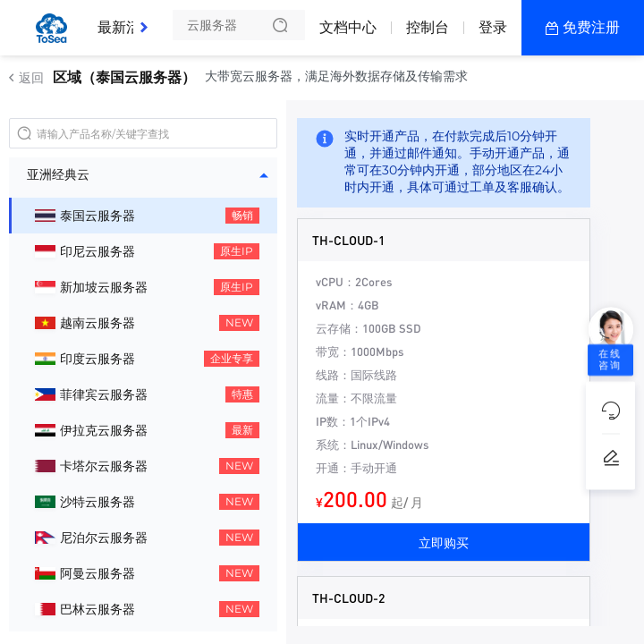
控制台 (427, 27)
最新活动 (130, 20)
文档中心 (348, 27)
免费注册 (591, 27)
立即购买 (444, 542)
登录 (493, 27)
